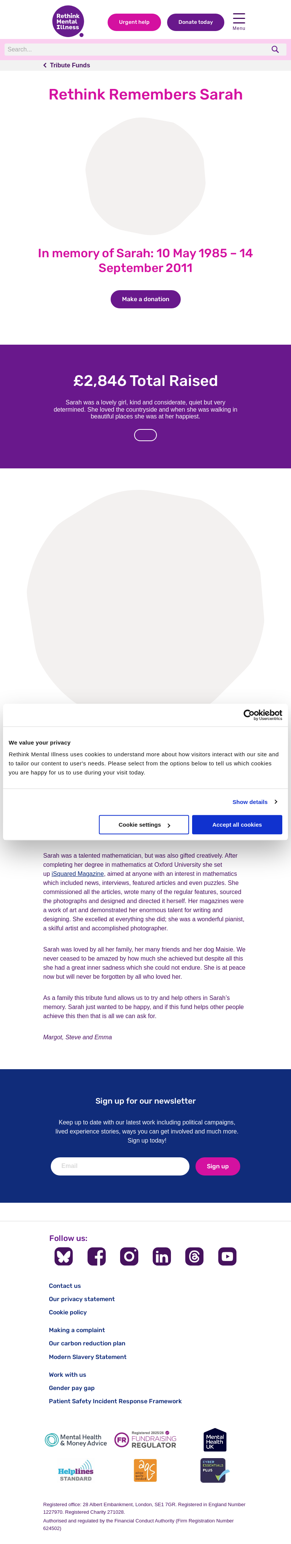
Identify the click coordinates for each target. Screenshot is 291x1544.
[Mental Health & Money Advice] (76, 1439)
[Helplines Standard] (76, 1470)
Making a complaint (77, 1330)
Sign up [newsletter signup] (218, 1166)
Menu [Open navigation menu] (239, 22)
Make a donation (151, 299)
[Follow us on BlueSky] (64, 1256)
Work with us (67, 1374)
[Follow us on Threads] (194, 1256)
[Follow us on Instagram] (129, 1256)
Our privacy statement (82, 1299)
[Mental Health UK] (215, 1439)
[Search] (109, 49)
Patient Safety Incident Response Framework (115, 1401)
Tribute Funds (70, 65)
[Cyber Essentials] (215, 1470)
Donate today (195, 22)
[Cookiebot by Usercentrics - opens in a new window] (249, 715)
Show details (250, 802)
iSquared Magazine (78, 874)
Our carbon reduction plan (87, 1343)
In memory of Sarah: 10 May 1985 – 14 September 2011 (145, 260)
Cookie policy (68, 1312)
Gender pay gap (72, 1388)
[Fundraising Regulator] (145, 1439)
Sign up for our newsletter (145, 1101)
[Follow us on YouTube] (227, 1256)
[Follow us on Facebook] (96, 1256)
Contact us (65, 1285)
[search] (276, 49)
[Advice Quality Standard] (145, 1470)
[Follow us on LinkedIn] (162, 1256)
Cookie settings (144, 824)
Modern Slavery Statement (88, 1357)
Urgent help (134, 22)
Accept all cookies (237, 824)
